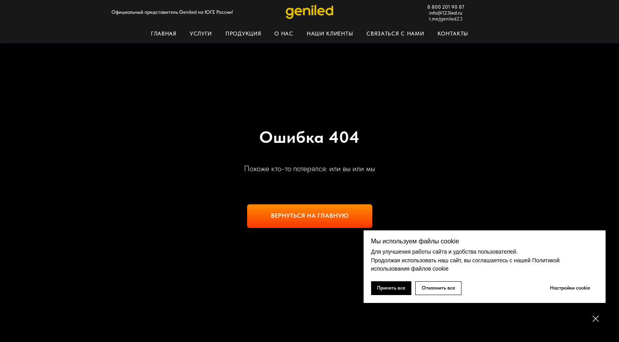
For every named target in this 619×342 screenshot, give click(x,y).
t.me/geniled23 (446, 19)
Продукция (243, 33)
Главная (163, 33)
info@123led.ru (445, 13)
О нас (283, 33)
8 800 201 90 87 (445, 7)
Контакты (452, 33)
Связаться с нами (395, 33)
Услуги (201, 33)
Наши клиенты (330, 33)
